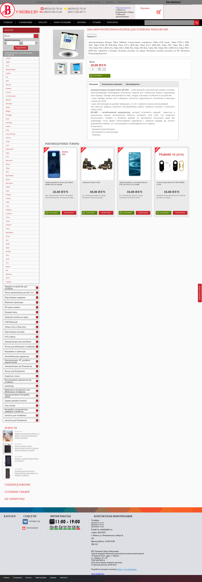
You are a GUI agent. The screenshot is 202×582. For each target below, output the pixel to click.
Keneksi (8, 88)
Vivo (7, 255)
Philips (8, 111)
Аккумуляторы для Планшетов (18, 366)
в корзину (96, 75)
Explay (8, 73)
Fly (7, 77)
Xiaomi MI (9, 149)
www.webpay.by (97, 574)
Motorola (9, 104)
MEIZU (8, 100)
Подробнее (69, 213)
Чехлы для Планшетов (15, 371)
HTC (7, 81)
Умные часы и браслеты (15, 327)
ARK (7, 202)
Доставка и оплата (92, 2)
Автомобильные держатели (17, 356)
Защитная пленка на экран (16, 317)
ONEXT (9, 225)
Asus (7, 66)
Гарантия (109, 2)
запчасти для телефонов (15, 415)
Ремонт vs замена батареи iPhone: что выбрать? (27, 460)
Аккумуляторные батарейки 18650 (17, 396)
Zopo (7, 153)
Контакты (112, 22)
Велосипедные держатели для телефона (18, 381)
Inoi (7, 240)
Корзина (81, 22)
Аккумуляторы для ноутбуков (18, 341)
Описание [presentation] (93, 84)
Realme (8, 251)
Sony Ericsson (10, 134)
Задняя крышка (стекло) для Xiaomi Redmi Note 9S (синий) (59, 183)
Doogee (8, 195)
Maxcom (9, 274)
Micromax (9, 183)
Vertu (7, 229)
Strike (8, 244)
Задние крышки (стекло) (16, 400)
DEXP (8, 187)
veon (7, 145)
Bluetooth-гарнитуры (14, 302)
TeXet (8, 142)
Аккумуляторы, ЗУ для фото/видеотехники (17, 361)
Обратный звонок (123, 8)
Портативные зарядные (15, 297)
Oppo (8, 248)
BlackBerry (9, 233)
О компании (25, 22)
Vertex (8, 236)
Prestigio (9, 115)
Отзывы (96, 22)
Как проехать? (124, 2)
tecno (7, 259)
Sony (7, 130)
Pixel (7, 119)
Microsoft (9, 160)
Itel (7, 270)
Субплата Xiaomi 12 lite (91, 182)
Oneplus (8, 210)
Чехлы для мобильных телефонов (20, 346)
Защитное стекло (12, 376)
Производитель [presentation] (133, 84)
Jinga (7, 168)
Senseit (8, 138)
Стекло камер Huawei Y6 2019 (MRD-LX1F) (170, 183)
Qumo (8, 179)
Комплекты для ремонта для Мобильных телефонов (17, 391)
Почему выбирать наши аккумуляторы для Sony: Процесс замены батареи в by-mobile (27, 448)
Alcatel (8, 58)
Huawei (8, 85)
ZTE (7, 157)
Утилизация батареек (44, 2)
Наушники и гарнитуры (15, 351)
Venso (8, 221)
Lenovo (8, 92)
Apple (8, 62)
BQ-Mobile (9, 176)
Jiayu (7, 191)
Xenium (8, 282)
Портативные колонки (14, 332)
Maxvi (8, 164)
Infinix (8, 267)
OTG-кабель (10, 337)
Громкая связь (11, 312)
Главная (7, 22)
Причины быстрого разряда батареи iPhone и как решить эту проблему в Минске (26, 473)
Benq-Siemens (11, 69)
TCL (7, 263)
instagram (32, 528)
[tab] (93, 84)
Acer (7, 206)
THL (7, 172)
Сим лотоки (10, 405)
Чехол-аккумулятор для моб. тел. (19, 292)
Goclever (9, 214)
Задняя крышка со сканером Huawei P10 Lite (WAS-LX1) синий (133, 183)
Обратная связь (200, 293)
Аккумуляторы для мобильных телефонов (18, 54)
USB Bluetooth (11, 322)
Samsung (9, 123)
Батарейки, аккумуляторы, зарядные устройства (16, 410)
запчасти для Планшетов (16, 420)
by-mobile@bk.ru (104, 530)
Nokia (8, 107)
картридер (9, 386)
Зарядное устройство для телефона (16, 287)
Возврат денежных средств (69, 2)
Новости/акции (62, 22)
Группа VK (34, 521)
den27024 (102, 532)
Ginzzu (8, 198)
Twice (8, 217)
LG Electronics (11, 96)
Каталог (42, 22)
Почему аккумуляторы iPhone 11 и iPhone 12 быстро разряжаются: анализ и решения (27, 436)
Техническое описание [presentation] (111, 84)
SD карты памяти (12, 307)
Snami (8, 126)
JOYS (8, 278)
